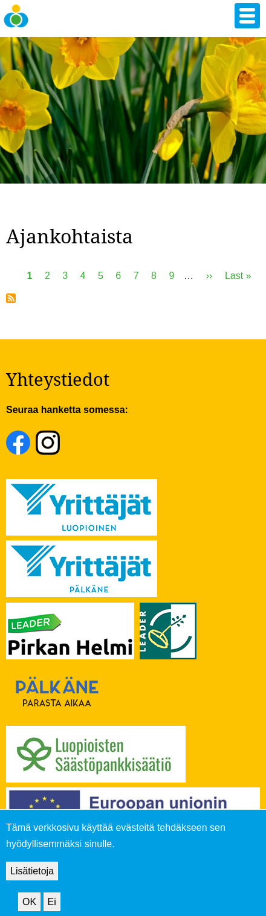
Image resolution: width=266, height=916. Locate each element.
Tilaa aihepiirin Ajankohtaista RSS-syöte (11, 298)
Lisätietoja (32, 881)
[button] (247, 15)
